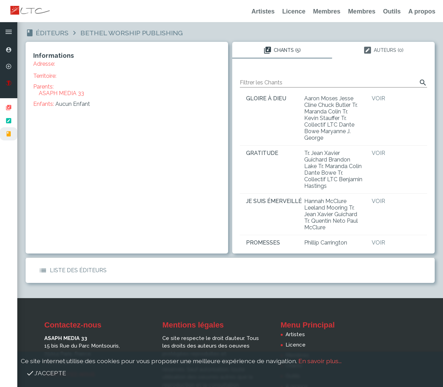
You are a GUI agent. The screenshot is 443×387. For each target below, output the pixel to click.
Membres (327, 11)
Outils (392, 11)
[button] (8, 32)
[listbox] (8, 120)
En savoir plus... (320, 361)
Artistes (263, 11)
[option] (8, 50)
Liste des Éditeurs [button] (71, 270)
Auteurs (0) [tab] (383, 50)
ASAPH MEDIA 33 (61, 93)
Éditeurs (52, 33)
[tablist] (333, 50)
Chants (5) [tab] (282, 50)
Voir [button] (378, 98)
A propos (421, 11)
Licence (294, 11)
